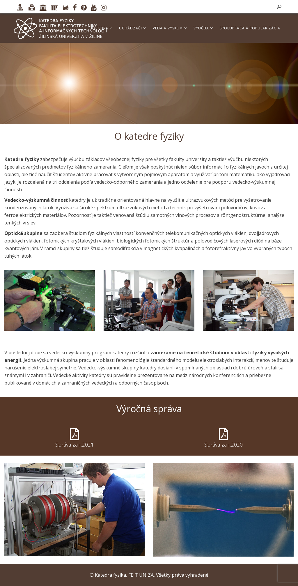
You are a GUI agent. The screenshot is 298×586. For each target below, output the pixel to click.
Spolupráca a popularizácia (250, 28)
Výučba (203, 28)
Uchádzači (132, 28)
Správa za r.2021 (74, 444)
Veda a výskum (170, 28)
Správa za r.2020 (223, 444)
